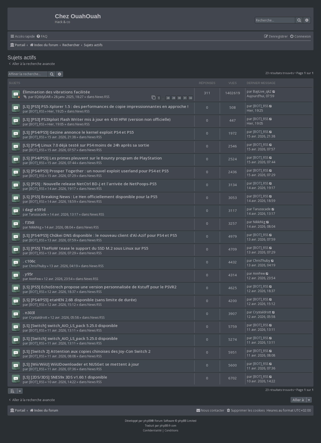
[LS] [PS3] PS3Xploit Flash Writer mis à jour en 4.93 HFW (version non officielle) (96, 119)
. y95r (28, 274)
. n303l (29, 312)
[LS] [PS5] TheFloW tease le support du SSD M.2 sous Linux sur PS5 (85, 248)
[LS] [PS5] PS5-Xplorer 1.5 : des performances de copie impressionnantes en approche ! (105, 106)
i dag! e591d (34, 209)
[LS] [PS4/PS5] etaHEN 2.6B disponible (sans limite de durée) (79, 299)
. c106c (29, 261)
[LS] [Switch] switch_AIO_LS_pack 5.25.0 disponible (70, 325)
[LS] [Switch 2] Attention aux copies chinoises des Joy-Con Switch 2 (86, 351)
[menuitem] (41, 36)
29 (173, 98)
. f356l (28, 222)
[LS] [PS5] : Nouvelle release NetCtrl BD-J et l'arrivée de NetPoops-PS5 (89, 183)
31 (185, 98)
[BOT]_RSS (36, 111)
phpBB (147, 421)
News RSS (102, 97)
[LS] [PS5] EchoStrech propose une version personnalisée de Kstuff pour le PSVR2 (99, 286)
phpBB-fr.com (168, 425)
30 (179, 98)
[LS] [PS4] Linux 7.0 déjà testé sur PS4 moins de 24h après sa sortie (86, 145)
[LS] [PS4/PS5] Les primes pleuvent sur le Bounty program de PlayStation (92, 158)
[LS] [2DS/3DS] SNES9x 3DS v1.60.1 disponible (65, 377)
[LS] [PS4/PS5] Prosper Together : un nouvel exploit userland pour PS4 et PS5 (96, 170)
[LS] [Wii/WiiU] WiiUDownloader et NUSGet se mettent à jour (81, 364)
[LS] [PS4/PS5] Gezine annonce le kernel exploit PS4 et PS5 (78, 132)
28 (168, 98)
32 (190, 98)
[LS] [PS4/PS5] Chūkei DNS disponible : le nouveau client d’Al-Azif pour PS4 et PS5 (100, 235)
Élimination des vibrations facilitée (56, 92)
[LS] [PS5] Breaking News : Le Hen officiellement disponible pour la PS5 (90, 196)
